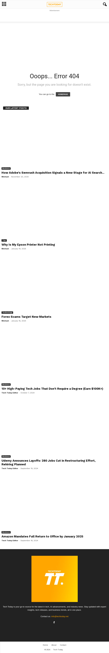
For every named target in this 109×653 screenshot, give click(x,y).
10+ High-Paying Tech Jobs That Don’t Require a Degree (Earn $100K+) (52, 388)
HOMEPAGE (63, 94)
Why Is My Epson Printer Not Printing (28, 244)
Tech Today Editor (10, 393)
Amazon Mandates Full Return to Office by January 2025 (42, 536)
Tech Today (58, 649)
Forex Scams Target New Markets (26, 316)
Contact (63, 645)
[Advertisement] (54, 16)
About (53, 645)
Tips (4, 240)
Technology (7, 312)
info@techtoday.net (59, 616)
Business (6, 168)
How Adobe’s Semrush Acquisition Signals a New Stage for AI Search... (53, 172)
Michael (5, 177)
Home (45, 645)
